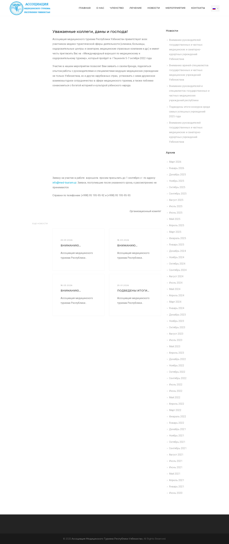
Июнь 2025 (175, 212)
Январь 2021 (176, 486)
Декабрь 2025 (177, 174)
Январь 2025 (176, 244)
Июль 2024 (175, 282)
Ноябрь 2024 (176, 257)
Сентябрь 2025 (178, 193)
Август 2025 (176, 199)
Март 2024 (175, 301)
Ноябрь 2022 (176, 365)
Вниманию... (71, 245)
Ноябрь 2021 (176, 435)
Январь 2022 (176, 422)
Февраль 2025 (177, 238)
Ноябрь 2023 (176, 321)
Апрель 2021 (176, 480)
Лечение (135, 8)
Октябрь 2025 (177, 187)
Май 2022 (174, 397)
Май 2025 (174, 219)
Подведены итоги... (133, 290)
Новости (153, 8)
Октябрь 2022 (177, 371)
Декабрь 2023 (177, 314)
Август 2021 (176, 454)
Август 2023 (176, 333)
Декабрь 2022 (177, 359)
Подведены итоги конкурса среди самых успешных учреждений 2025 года (189, 111)
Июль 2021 (175, 460)
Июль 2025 (175, 206)
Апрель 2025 (176, 225)
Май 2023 (174, 346)
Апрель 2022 (176, 403)
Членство (117, 8)
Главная (85, 8)
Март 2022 (175, 410)
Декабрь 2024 (177, 250)
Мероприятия (175, 8)
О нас (100, 8)
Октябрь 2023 (177, 327)
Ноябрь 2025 (176, 180)
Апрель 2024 (176, 295)
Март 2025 (175, 231)
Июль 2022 (175, 384)
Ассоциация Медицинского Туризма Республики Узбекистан (107, 538)
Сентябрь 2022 (178, 378)
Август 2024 (176, 276)
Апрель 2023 (176, 352)
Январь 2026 (176, 168)
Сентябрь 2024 (178, 270)
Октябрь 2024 (177, 263)
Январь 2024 (176, 308)
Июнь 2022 (175, 390)
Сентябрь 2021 (178, 448)
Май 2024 (174, 289)
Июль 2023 (175, 340)
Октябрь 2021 (177, 441)
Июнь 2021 (175, 467)
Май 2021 (174, 473)
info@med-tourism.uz (64, 182)
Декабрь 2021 (177, 429)
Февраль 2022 (177, 416)
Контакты (198, 8)
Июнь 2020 (175, 492)
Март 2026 (175, 161)
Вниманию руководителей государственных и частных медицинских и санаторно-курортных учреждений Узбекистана (185, 49)
